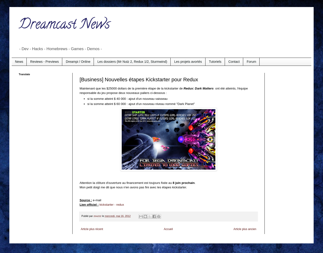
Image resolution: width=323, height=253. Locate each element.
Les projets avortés (188, 61)
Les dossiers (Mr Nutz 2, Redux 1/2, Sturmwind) (132, 61)
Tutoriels (215, 61)
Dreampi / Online (78, 61)
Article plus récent (92, 229)
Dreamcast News (64, 26)
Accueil (168, 229)
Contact (234, 61)
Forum (251, 61)
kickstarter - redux (111, 204)
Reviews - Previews (44, 61)
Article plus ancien (245, 229)
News (19, 61)
